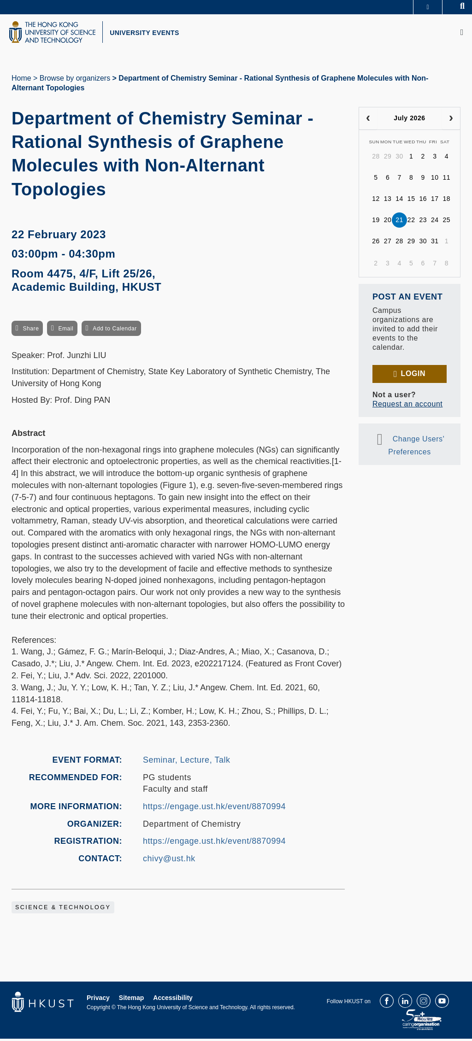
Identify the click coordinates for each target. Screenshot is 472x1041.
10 (435, 179)
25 (447, 222)
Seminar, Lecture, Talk (186, 761)
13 (388, 201)
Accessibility (173, 1000)
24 (435, 222)
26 (376, 243)
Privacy (98, 1000)
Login (413, 375)
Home (21, 80)
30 (399, 158)
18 (447, 201)
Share (31, 330)
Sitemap (131, 1000)
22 (411, 222)
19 (376, 222)
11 (447, 179)
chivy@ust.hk (169, 860)
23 (423, 222)
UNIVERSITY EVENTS (150, 33)
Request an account (407, 406)
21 (399, 222)
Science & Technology (63, 909)
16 (423, 201)
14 (399, 201)
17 (435, 201)
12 (376, 201)
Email (65, 330)
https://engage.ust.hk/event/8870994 (214, 808)
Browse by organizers (75, 80)
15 (411, 201)
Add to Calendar (115, 330)
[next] (451, 120)
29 (388, 158)
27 (388, 243)
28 (376, 158)
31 (435, 243)
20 (388, 222)
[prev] (368, 120)
